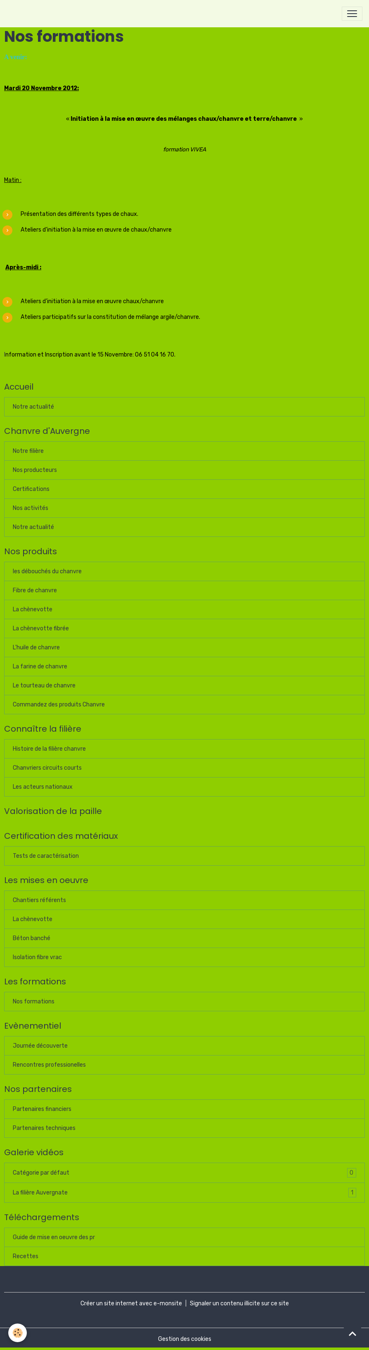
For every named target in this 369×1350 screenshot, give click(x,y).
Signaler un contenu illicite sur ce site (239, 1303)
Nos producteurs (35, 470)
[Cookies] (17, 1333)
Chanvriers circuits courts (47, 767)
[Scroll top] (352, 1333)
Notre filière (28, 451)
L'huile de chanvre (36, 647)
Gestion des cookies (184, 1339)
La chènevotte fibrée (41, 628)
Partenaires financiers (42, 1109)
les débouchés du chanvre (47, 571)
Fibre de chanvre (35, 590)
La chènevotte (32, 609)
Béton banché (31, 938)
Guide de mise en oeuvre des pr (54, 1237)
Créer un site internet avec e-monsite (131, 1303)
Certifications (31, 489)
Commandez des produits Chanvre (59, 704)
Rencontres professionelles (49, 1064)
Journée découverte (40, 1045)
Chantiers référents (39, 900)
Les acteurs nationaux (43, 786)
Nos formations (33, 1001)
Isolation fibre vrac (37, 957)
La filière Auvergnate (184, 1192)
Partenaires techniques (44, 1128)
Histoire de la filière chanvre (49, 748)
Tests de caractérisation (46, 855)
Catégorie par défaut (184, 1173)
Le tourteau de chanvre (44, 685)
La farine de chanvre (40, 666)
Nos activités (30, 508)
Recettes (25, 1256)
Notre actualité (33, 406)
